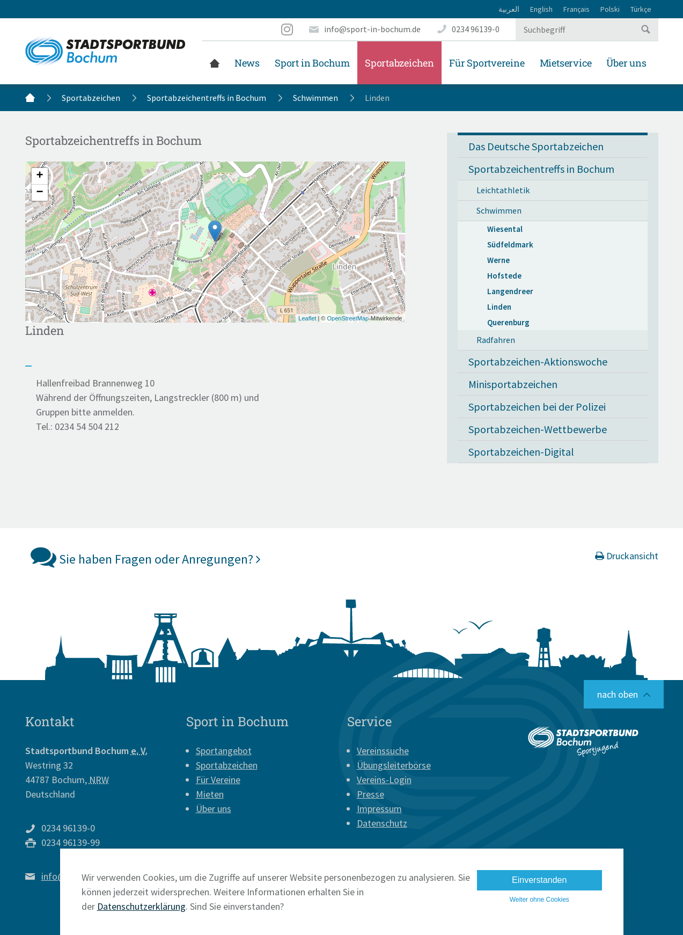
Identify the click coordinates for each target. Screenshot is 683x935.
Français (576, 9)
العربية (508, 9)
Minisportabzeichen (512, 384)
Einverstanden (539, 880)
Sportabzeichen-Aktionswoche (537, 361)
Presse (370, 794)
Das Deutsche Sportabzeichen (536, 146)
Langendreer (510, 291)
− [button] (39, 193)
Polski (610, 9)
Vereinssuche (383, 750)
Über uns (626, 62)
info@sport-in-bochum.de (372, 29)
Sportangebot (224, 750)
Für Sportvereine (487, 62)
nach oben (617, 694)
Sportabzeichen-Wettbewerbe (537, 429)
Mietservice (566, 62)
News (247, 62)
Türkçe (640, 9)
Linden (499, 307)
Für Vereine (218, 779)
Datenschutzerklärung (141, 906)
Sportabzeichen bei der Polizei (537, 406)
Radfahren (495, 339)
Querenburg (508, 322)
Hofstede (504, 276)
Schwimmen (315, 97)
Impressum (379, 808)
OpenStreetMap (348, 318)
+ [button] (39, 176)
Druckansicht (626, 556)
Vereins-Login (384, 779)
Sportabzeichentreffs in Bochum (206, 97)
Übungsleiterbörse (394, 765)
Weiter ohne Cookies (539, 899)
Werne (498, 260)
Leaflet (307, 318)
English (541, 9)
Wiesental (505, 229)
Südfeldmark (510, 244)
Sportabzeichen (399, 62)
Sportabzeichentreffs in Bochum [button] (541, 169)
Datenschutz (382, 823)
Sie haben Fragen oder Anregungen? (146, 556)
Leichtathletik (503, 190)
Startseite (214, 62)
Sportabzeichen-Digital (521, 451)
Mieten (210, 794)
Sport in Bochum (312, 62)
